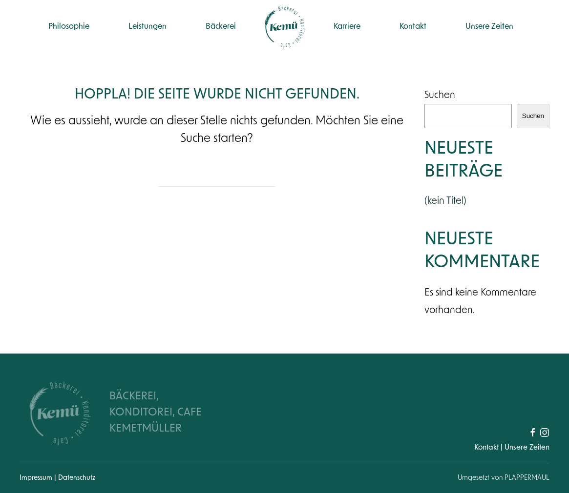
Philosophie (68, 27)
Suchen (439, 95)
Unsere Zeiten (489, 27)
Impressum (37, 478)
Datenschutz (76, 478)
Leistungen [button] (147, 27)
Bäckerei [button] (221, 27)
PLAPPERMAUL (527, 478)
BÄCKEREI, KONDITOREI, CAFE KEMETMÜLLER (155, 412)
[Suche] (216, 177)
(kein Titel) (445, 201)
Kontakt (413, 27)
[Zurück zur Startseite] (285, 27)
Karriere (347, 27)
